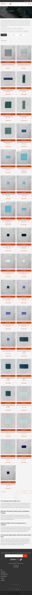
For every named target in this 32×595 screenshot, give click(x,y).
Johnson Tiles (5, 593)
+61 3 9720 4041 (16, 565)
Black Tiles (15, 28)
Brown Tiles (20, 28)
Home (2, 11)
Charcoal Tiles (11, 31)
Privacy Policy (24, 593)
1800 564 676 (16, 567)
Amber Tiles (3, 28)
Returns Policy (29, 593)
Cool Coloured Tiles (19, 31)
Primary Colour (6, 11)
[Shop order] (16, 40)
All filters (4, 34)
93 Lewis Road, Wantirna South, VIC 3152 (16, 563)
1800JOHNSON (26, 1)
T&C (20, 593)
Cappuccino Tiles (4, 31)
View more (25, 31)
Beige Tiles (9, 28)
